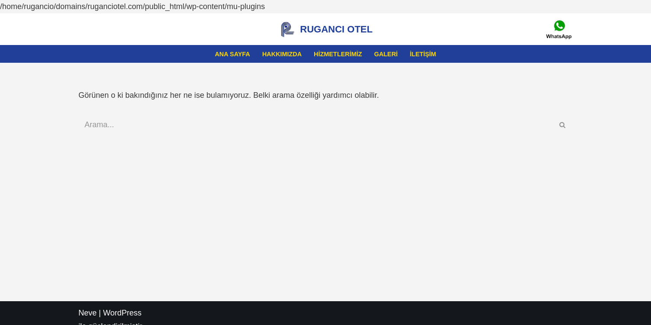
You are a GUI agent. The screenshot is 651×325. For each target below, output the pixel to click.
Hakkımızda (282, 54)
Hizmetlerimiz (338, 54)
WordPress (122, 313)
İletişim (423, 54)
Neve (87, 313)
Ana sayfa (232, 54)
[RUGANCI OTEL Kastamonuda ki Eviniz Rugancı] (325, 29)
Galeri (385, 54)
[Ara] (315, 125)
